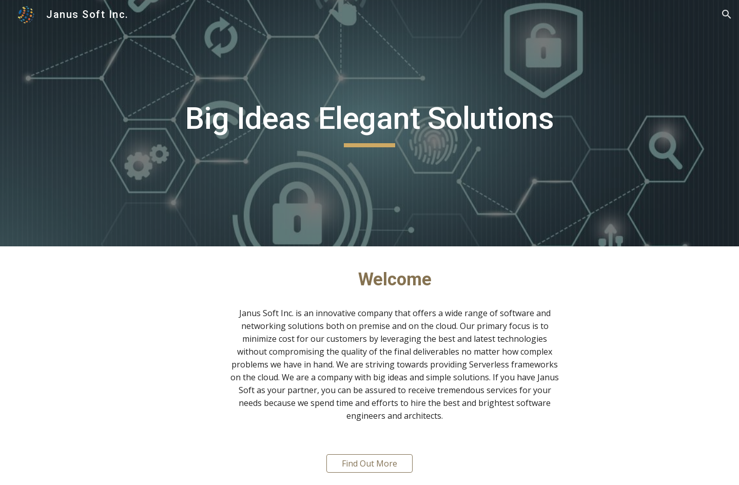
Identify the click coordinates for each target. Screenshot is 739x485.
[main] (369, 123)
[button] (726, 14)
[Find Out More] (369, 463)
